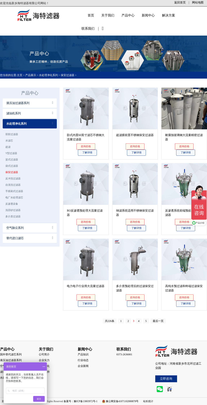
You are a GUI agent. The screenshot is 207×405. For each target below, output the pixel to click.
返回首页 (180, 2)
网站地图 (198, 2)
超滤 (7, 146)
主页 (20, 75)
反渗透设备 (11, 203)
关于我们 (107, 15)
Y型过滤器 (11, 153)
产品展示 (30, 75)
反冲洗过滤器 (13, 178)
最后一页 (158, 321)
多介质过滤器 (13, 216)
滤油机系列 (13, 113)
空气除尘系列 (15, 227)
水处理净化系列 (48, 75)
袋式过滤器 (11, 165)
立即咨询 (166, 378)
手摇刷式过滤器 (14, 191)
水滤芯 (9, 140)
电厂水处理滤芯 (14, 197)
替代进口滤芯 (15, 238)
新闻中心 (148, 15)
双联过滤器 (11, 134)
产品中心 (128, 15)
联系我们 (88, 28)
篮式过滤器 (11, 159)
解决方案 (168, 15)
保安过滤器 (67, 75)
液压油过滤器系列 (17, 103)
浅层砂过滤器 (13, 210)
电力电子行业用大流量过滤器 (85, 286)
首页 (91, 15)
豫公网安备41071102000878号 (122, 401)
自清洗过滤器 (13, 184)
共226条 (109, 321)
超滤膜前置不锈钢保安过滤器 (135, 135)
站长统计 (148, 401)
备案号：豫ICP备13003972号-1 (80, 401)
